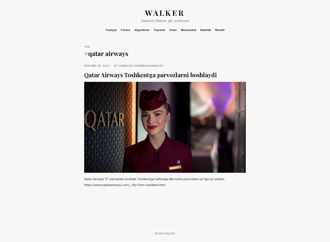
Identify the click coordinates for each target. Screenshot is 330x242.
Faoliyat (111, 30)
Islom (173, 30)
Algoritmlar (142, 30)
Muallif (220, 30)
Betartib (205, 30)
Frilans (125, 30)
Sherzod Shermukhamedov (141, 65)
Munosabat (188, 30)
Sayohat (159, 30)
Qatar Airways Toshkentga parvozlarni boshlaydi (150, 75)
